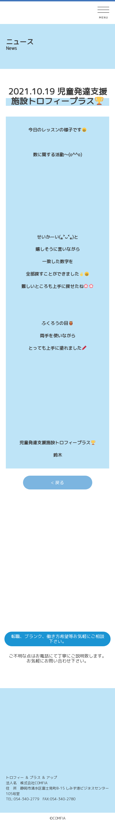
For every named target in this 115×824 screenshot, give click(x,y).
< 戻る (57, 483)
